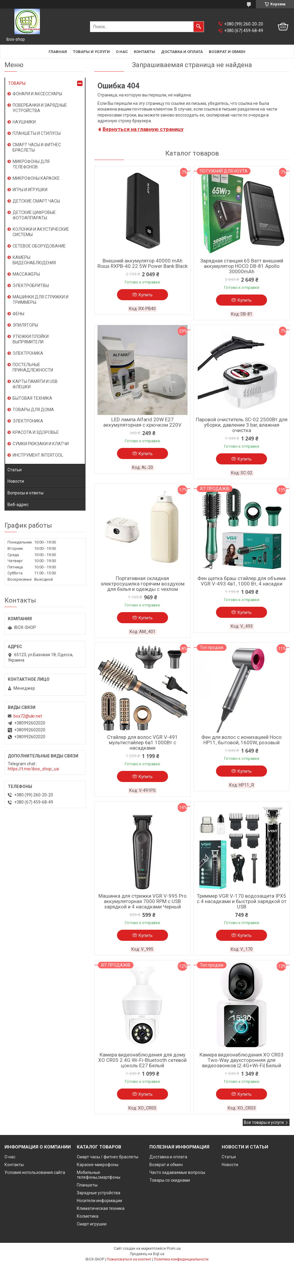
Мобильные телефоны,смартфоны (98, 1175)
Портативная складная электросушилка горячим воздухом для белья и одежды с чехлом (142, 584)
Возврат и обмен (227, 51)
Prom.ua (174, 1248)
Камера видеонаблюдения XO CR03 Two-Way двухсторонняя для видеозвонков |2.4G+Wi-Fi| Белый (242, 1060)
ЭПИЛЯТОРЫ (25, 325)
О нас (122, 51)
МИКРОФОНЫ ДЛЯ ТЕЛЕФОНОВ (31, 164)
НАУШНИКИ (24, 122)
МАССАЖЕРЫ (26, 274)
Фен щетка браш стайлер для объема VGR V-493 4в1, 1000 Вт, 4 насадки (241, 581)
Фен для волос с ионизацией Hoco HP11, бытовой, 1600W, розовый (241, 739)
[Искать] (199, 27)
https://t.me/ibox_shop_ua (33, 768)
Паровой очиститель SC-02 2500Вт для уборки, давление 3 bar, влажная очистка (241, 425)
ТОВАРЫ (17, 83)
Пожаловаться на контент (129, 1259)
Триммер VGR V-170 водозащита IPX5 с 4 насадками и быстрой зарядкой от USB (241, 901)
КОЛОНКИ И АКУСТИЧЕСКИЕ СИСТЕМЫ (41, 232)
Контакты (144, 51)
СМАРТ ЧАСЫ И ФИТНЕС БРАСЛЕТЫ (37, 147)
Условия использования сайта (34, 1172)
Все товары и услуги (264, 1122)
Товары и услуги (91, 51)
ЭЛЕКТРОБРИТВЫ (31, 285)
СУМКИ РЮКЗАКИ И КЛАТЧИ (41, 443)
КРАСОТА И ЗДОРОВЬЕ (36, 432)
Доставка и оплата (182, 51)
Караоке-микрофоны (97, 1164)
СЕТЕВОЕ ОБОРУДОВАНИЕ (39, 246)
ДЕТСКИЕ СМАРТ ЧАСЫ (36, 201)
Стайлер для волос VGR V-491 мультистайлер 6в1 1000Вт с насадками (142, 742)
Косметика (87, 1216)
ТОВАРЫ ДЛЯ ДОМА (33, 409)
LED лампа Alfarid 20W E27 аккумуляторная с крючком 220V (142, 422)
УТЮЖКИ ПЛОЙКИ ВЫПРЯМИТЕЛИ (31, 339)
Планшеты (87, 1185)
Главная (58, 51)
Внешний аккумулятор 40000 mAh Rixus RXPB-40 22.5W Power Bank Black (143, 263)
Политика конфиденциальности (181, 1259)
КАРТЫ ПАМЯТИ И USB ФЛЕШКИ (35, 384)
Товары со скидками (169, 1180)
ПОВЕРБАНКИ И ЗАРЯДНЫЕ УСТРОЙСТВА (40, 108)
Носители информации (99, 1200)
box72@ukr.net (28, 716)
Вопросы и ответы (26, 492)
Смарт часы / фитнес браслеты (107, 1156)
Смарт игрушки (91, 1224)
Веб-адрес (18, 504)
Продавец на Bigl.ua (147, 1254)
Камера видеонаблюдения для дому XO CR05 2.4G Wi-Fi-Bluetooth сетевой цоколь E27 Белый (142, 1060)
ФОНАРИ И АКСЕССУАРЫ (37, 93)
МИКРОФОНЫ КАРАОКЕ (36, 178)
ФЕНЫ (18, 313)
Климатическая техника (100, 1208)
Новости (16, 481)
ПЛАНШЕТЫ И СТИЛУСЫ (37, 133)
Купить (146, 294)
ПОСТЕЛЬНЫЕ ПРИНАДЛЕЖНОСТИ (33, 367)
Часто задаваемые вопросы (177, 1172)
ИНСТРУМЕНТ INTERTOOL (38, 455)
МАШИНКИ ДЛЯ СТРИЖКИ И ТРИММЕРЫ (40, 300)
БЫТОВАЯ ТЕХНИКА (32, 398)
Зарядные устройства (98, 1192)
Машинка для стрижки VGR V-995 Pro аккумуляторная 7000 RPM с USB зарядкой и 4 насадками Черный (142, 901)
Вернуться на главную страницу (143, 129)
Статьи (15, 469)
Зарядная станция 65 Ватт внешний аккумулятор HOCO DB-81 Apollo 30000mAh (241, 266)
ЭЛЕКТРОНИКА (28, 353)
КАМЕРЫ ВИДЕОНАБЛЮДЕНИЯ (34, 260)
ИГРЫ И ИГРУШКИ (30, 189)
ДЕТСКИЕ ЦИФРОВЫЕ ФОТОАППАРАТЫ (34, 215)
